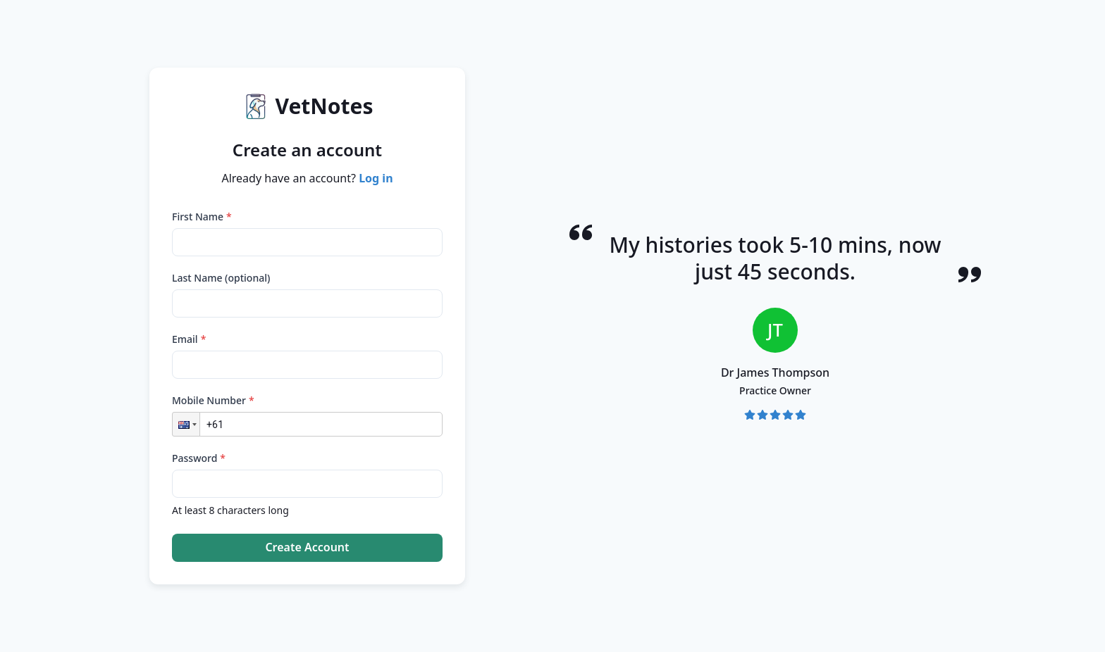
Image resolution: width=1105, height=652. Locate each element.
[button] (186, 424)
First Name (202, 216)
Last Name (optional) (221, 277)
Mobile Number (213, 400)
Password (199, 458)
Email (189, 339)
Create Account (307, 547)
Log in (376, 178)
